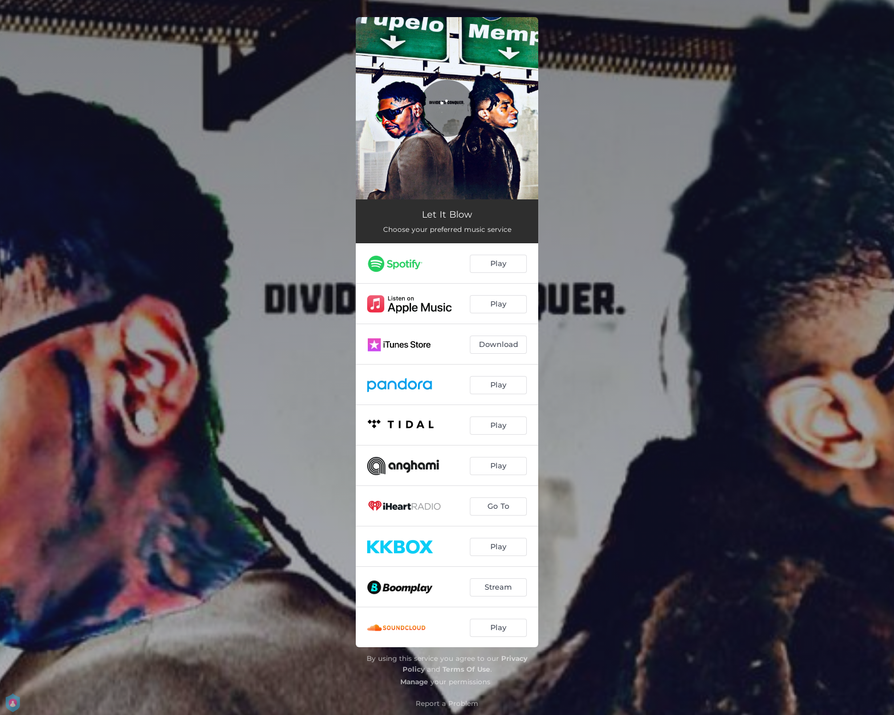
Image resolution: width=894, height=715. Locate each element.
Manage (414, 681)
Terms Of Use (466, 669)
